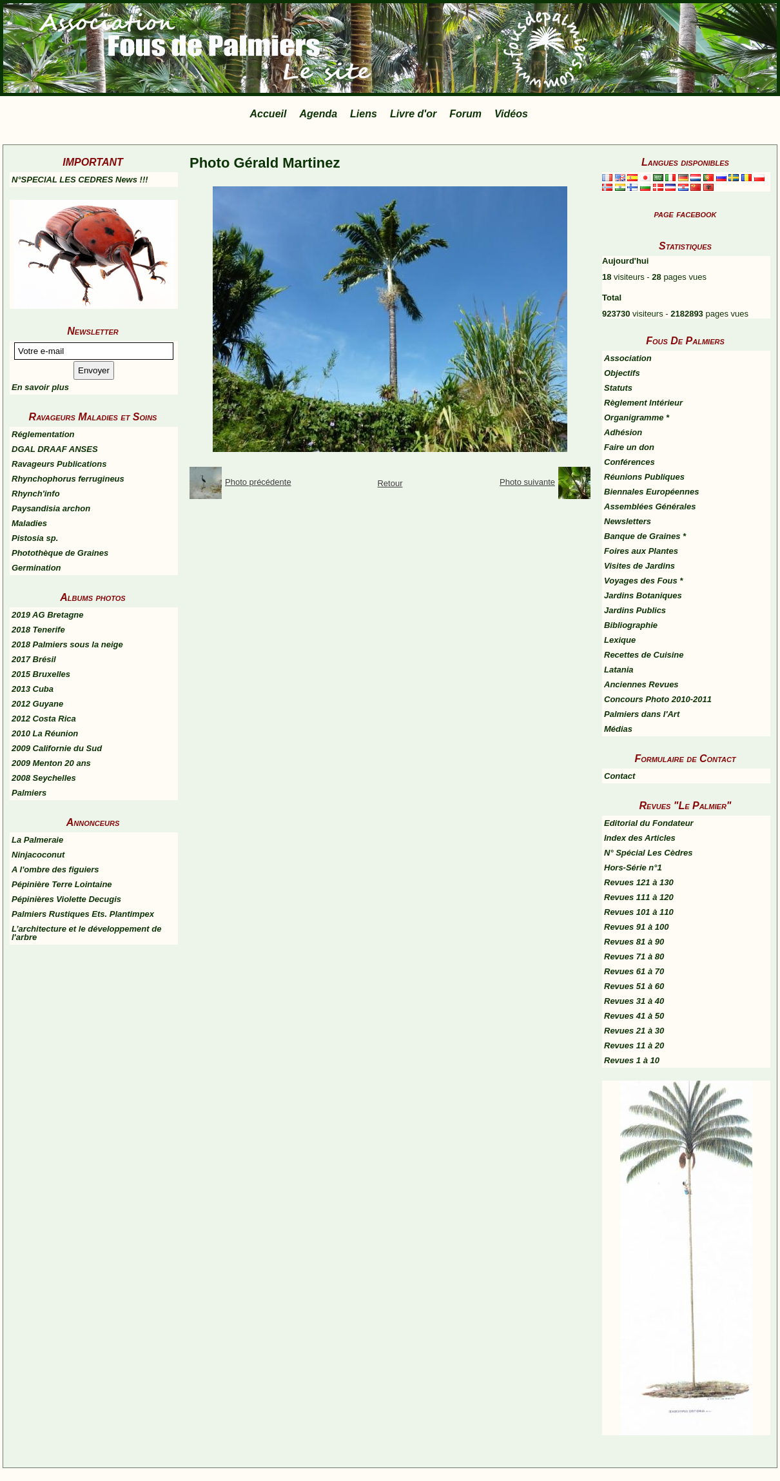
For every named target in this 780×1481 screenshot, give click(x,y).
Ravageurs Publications (59, 464)
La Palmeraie (37, 840)
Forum (465, 113)
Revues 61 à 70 (634, 971)
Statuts (618, 388)
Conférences (629, 462)
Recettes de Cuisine (644, 655)
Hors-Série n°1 (633, 867)
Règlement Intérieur (643, 402)
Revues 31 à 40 (634, 1001)
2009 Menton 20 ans (51, 763)
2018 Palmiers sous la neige (67, 644)
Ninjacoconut (38, 854)
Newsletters (627, 521)
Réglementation (43, 434)
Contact (619, 776)
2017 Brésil (34, 659)
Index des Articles (640, 838)
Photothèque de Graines (60, 553)
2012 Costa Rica (44, 718)
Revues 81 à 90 (634, 941)
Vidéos (511, 113)
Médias (618, 729)
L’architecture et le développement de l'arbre (86, 933)
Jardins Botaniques (643, 595)
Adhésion (623, 432)
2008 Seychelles (44, 778)
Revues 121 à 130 (639, 882)
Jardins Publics (635, 610)
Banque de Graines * (645, 536)
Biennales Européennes (651, 491)
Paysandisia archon (51, 508)
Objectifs (622, 373)
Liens (363, 113)
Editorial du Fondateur (649, 823)
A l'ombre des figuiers (55, 869)
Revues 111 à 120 (639, 897)
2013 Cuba (33, 689)
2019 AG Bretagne (48, 615)
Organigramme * (636, 417)
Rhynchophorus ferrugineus (68, 479)
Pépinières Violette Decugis (66, 899)
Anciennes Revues (641, 684)
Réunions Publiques (644, 477)
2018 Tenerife (38, 629)
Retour (389, 483)
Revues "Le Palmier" (685, 805)
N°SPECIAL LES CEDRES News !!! (80, 179)
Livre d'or (413, 113)
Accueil (268, 113)
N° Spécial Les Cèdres (648, 853)
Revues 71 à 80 (634, 956)
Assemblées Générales (650, 506)
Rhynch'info (36, 493)
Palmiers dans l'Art (641, 714)
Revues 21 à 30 (634, 1030)
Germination (36, 568)
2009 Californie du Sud (57, 748)
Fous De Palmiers (685, 340)
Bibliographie (631, 625)
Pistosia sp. (35, 538)
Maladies (29, 523)
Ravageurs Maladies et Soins (93, 416)
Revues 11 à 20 (634, 1045)
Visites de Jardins (639, 566)
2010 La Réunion (45, 733)
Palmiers (29, 793)
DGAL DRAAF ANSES (55, 449)
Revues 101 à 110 (639, 912)
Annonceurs (92, 822)
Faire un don (629, 447)
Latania (619, 669)
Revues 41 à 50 (634, 1016)
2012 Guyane (37, 704)
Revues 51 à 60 (634, 986)
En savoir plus (40, 387)
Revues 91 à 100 (636, 927)
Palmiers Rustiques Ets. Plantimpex (83, 914)
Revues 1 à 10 (631, 1060)
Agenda (318, 113)
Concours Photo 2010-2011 (658, 699)
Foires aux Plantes (641, 551)
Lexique (620, 640)
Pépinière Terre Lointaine (62, 884)
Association (628, 358)
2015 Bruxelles (41, 674)
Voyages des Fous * (643, 580)
